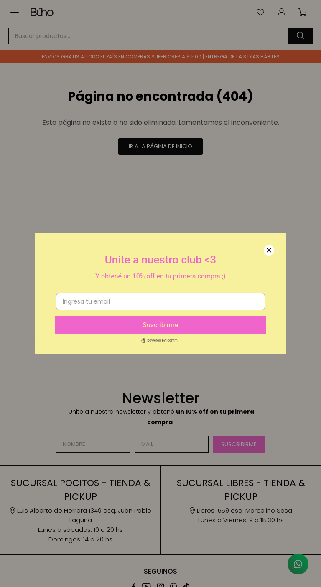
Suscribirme (160, 325)
